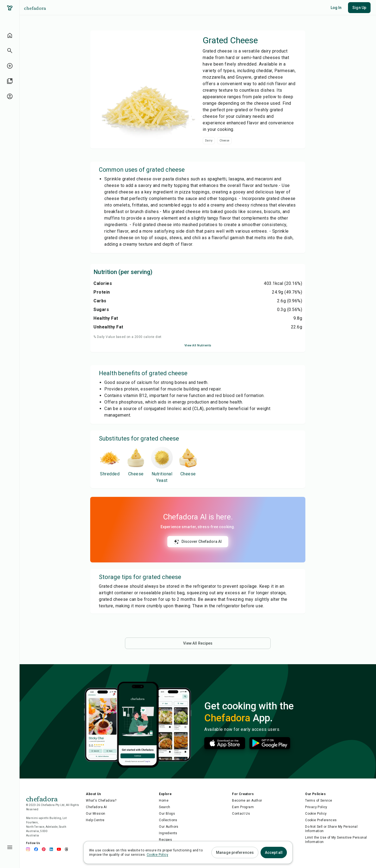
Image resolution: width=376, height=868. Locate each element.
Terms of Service (318, 800)
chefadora (35, 8)
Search (164, 807)
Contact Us (241, 813)
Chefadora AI (96, 807)
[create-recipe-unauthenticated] (9, 65)
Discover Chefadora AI (198, 541)
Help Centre (95, 820)
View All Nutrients (197, 345)
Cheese (224, 140)
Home (163, 800)
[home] (9, 35)
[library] (9, 81)
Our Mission (95, 813)
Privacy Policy (316, 807)
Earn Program (243, 807)
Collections (168, 820)
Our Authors (168, 827)
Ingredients (168, 833)
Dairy (208, 140)
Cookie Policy (316, 813)
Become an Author (247, 800)
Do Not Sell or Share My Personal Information (331, 829)
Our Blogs (167, 813)
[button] (9, 50)
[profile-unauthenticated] (9, 96)
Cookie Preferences (321, 820)
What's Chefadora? (101, 800)
